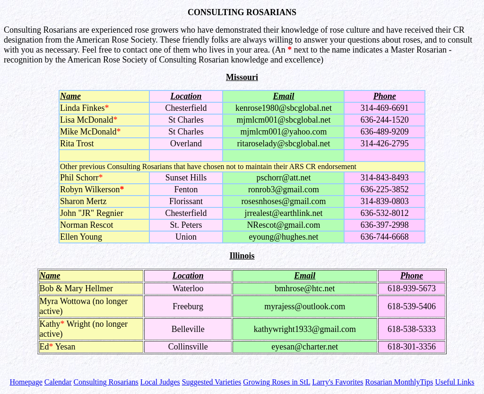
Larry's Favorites (337, 382)
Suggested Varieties (211, 382)
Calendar (58, 382)
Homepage (25, 382)
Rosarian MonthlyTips (399, 382)
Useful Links (454, 382)
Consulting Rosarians (106, 382)
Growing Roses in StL (276, 382)
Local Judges (160, 382)
